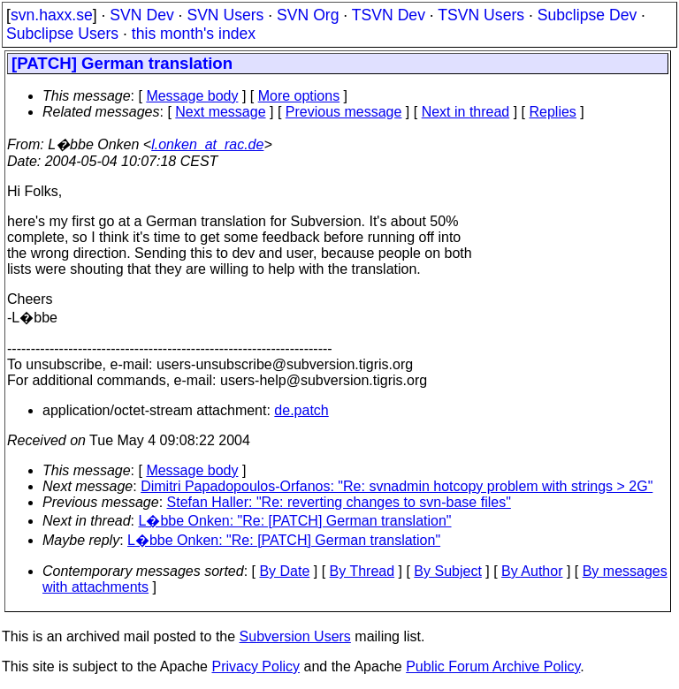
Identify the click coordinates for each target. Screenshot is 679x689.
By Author (531, 571)
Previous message (344, 111)
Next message (220, 111)
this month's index (194, 33)
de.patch (301, 410)
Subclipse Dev (587, 15)
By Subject (447, 571)
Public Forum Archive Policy (493, 666)
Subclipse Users (62, 33)
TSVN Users (481, 15)
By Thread (362, 571)
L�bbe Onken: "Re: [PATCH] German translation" (295, 520)
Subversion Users (295, 636)
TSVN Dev (388, 15)
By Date (284, 571)
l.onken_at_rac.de (207, 144)
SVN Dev (141, 15)
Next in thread (466, 111)
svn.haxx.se (52, 15)
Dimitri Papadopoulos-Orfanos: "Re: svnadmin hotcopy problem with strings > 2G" (396, 486)
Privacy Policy (255, 666)
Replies (553, 111)
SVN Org (308, 15)
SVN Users (225, 15)
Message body (192, 95)
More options (299, 95)
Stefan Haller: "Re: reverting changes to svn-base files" (339, 502)
